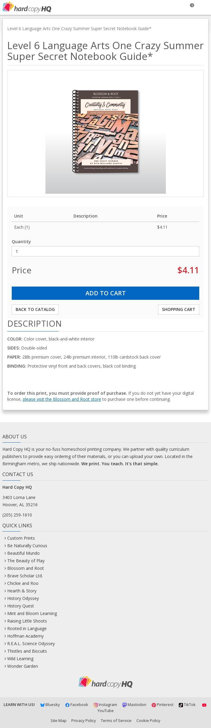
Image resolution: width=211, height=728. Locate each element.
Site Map (59, 720)
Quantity (21, 241)
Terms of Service (116, 720)
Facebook (76, 704)
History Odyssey (23, 598)
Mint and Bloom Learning (32, 613)
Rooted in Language (27, 628)
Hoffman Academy (25, 636)
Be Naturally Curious (27, 545)
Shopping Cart (178, 309)
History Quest (20, 606)
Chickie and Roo (23, 583)
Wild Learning (20, 658)
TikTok (187, 704)
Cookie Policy (148, 720)
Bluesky (50, 704)
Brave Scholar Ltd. (25, 576)
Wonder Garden (22, 666)
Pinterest (162, 704)
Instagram (105, 704)
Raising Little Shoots (27, 621)
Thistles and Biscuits (27, 651)
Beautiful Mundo (23, 553)
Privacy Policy (83, 720)
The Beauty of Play (26, 560)
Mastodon (134, 704)
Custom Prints (21, 538)
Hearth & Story (21, 591)
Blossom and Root (25, 568)
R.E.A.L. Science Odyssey (31, 643)
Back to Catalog (35, 309)
